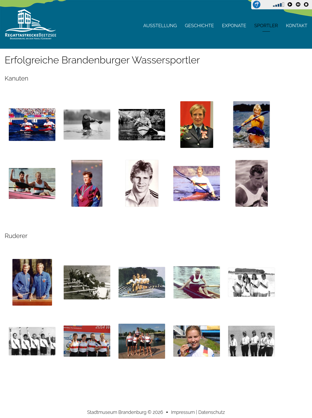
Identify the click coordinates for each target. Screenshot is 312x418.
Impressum (183, 412)
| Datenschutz (210, 412)
